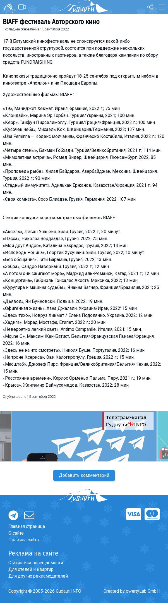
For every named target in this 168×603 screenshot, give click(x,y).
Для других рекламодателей (38, 576)
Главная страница (26, 526)
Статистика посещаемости (35, 562)
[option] (84, 436)
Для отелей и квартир (31, 569)
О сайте (16, 533)
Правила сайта (23, 539)
